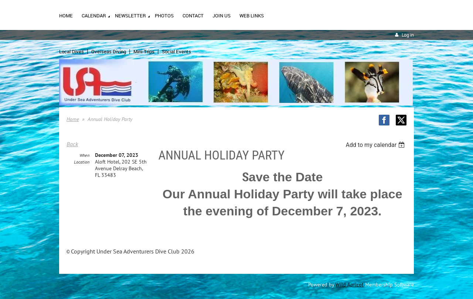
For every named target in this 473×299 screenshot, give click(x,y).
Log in (408, 35)
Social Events (176, 51)
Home (73, 119)
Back (72, 144)
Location (81, 162)
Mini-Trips (143, 51)
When (84, 155)
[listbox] (376, 145)
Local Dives (71, 51)
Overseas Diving (108, 51)
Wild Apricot (350, 284)
